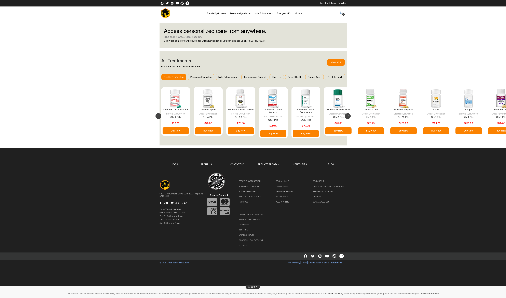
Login (334, 3)
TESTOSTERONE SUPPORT (251, 198)
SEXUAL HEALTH (283, 182)
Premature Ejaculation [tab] (204, 77)
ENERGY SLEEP (282, 188)
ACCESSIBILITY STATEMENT (251, 242)
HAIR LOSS (243, 203)
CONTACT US (237, 165)
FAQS (175, 165)
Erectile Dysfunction (216, 13)
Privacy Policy (293, 264)
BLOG (331, 165)
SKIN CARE (317, 198)
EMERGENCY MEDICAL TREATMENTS (328, 188)
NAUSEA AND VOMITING (323, 193)
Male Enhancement (264, 13)
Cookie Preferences (429, 293)
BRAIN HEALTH (319, 182)
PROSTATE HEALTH (284, 193)
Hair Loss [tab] (286, 77)
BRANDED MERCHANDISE (249, 221)
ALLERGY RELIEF (283, 203)
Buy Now (175, 132)
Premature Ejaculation (240, 13)
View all (334, 62)
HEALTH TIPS (299, 165)
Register (342, 3)
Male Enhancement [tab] (233, 77)
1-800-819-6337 (256, 40)
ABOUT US (206, 165)
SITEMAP (243, 247)
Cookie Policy (333, 293)
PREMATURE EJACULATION (250, 188)
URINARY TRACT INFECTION (251, 216)
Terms (304, 264)
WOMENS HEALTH (247, 236)
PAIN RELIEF (244, 226)
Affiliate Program (268, 165)
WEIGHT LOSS (282, 198)
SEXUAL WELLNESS (321, 203)
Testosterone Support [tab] (262, 77)
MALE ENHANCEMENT (248, 193)
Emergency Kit (284, 13)
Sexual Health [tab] (306, 77)
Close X (252, 286)
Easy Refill (325, 3)
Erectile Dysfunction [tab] (174, 77)
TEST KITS (243, 231)
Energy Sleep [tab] (327, 77)
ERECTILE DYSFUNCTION (250, 182)
